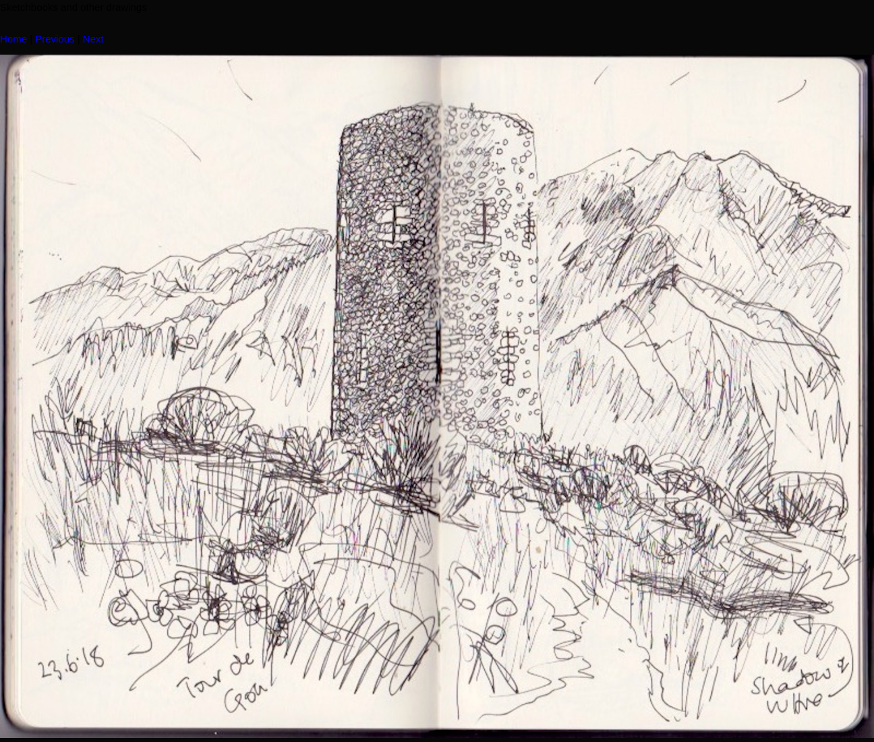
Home (13, 39)
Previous (54, 39)
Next (93, 39)
